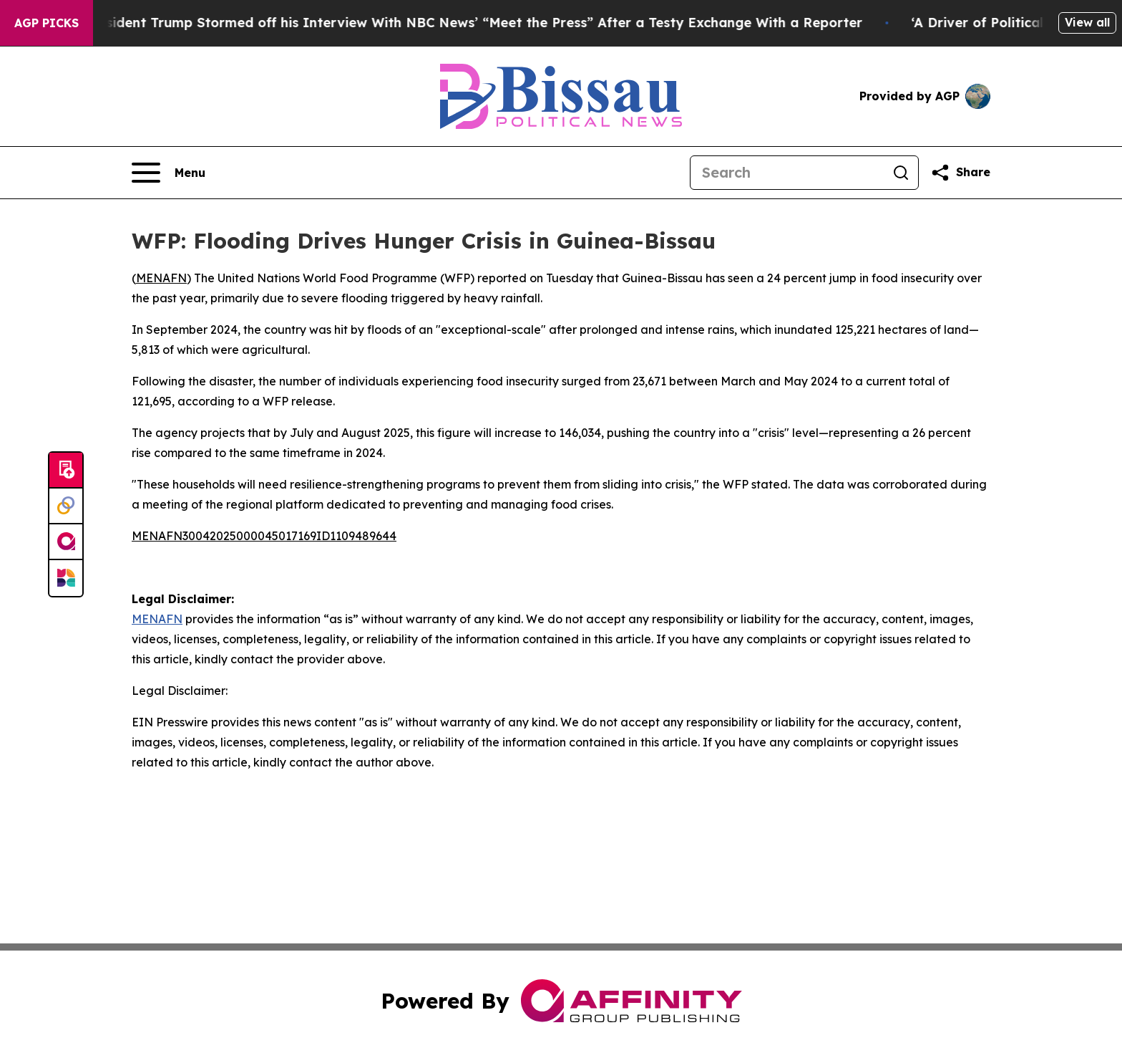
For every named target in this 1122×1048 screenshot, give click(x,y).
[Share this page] (960, 172)
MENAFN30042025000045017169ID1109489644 (264, 536)
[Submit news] (65, 471)
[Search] (787, 172)
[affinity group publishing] (65, 542)
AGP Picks (46, 23)
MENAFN (161, 278)
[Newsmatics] (65, 578)
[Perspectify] (65, 506)
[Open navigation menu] (168, 172)
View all (1087, 22)
